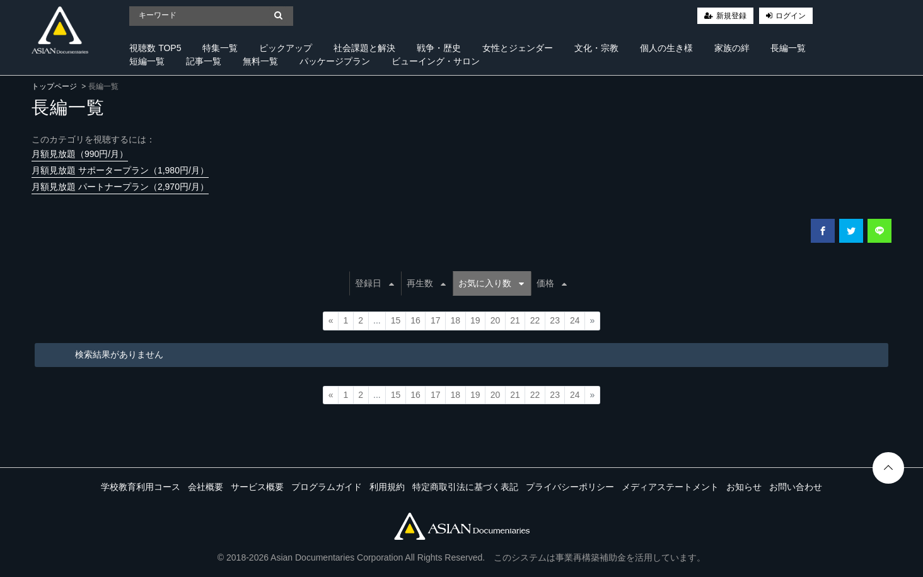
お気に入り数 (491, 283)
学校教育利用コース (140, 487)
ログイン (790, 15)
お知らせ (744, 487)
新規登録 (731, 15)
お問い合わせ (795, 487)
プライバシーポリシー (570, 487)
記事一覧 (203, 61)
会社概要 (205, 487)
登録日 (374, 283)
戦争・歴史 (439, 48)
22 (535, 320)
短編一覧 (147, 61)
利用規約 (387, 487)
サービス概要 (257, 487)
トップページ (54, 86)
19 (475, 320)
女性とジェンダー (517, 48)
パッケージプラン (334, 61)
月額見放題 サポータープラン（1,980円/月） (120, 170)
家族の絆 (732, 48)
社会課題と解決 (364, 48)
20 (496, 320)
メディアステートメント (670, 487)
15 (396, 320)
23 (555, 320)
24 (575, 320)
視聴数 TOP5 (155, 48)
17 (436, 320)
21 (515, 320)
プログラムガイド (326, 487)
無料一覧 (260, 61)
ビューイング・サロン (436, 61)
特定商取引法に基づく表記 (465, 487)
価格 (552, 283)
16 (415, 320)
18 (455, 320)
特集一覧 (220, 48)
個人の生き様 (666, 48)
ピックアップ (285, 48)
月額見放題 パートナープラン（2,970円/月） (120, 187)
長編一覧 (788, 48)
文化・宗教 (596, 48)
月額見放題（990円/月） (80, 154)
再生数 (426, 283)
